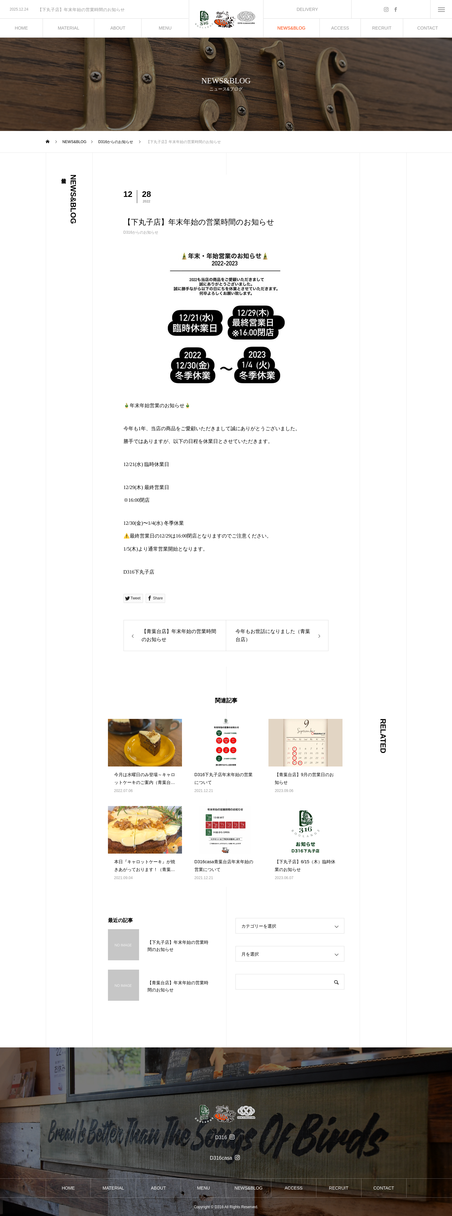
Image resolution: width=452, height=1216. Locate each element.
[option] (94, 9)
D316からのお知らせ (141, 232)
